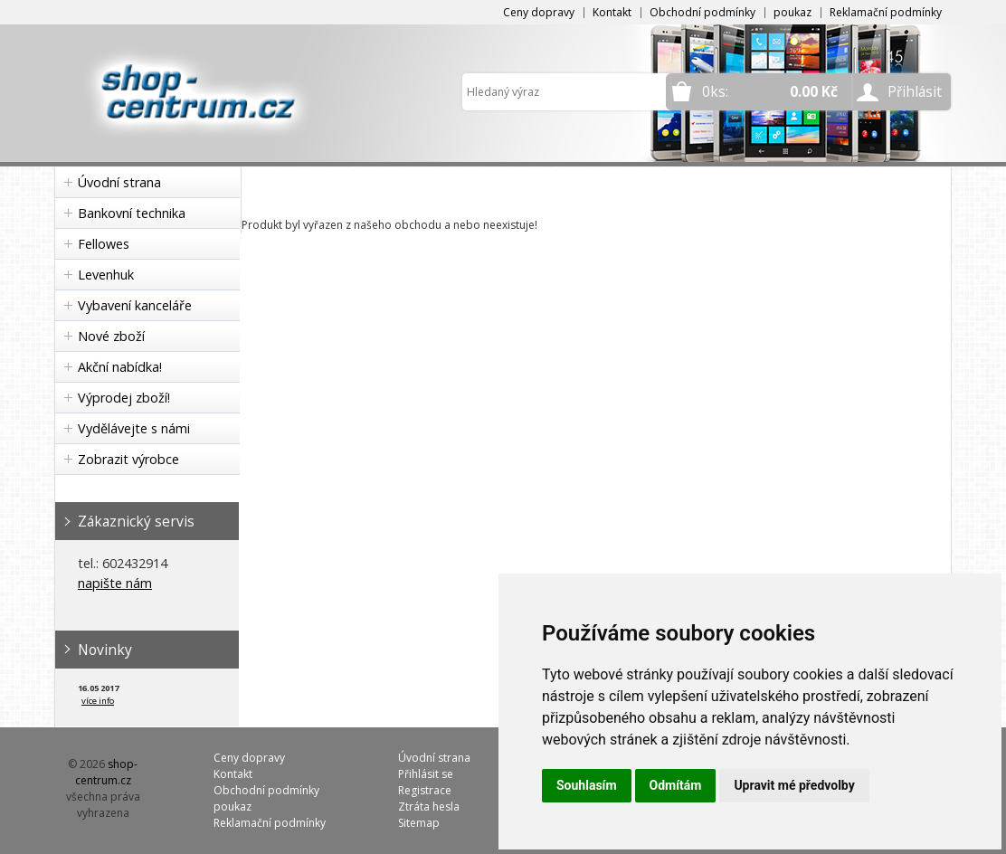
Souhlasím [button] (586, 785)
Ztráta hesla (429, 806)
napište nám (115, 583)
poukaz (792, 12)
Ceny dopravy (538, 12)
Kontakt (612, 12)
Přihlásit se (425, 774)
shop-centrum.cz (106, 772)
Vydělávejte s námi (134, 428)
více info (97, 701)
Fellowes (103, 243)
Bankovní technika (131, 213)
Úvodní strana (119, 182)
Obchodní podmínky (702, 12)
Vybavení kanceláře (135, 305)
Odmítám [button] (676, 785)
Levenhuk (106, 274)
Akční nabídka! (120, 366)
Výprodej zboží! (124, 397)
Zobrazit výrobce (128, 459)
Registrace (424, 790)
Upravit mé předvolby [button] (794, 785)
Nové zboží (111, 336)
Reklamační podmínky (886, 12)
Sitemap (419, 822)
